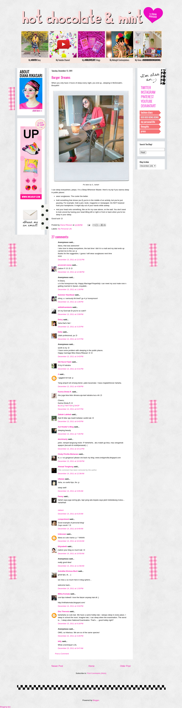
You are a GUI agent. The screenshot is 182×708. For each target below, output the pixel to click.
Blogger (96, 700)
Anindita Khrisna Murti (68, 571)
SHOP (76, 406)
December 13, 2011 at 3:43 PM (70, 356)
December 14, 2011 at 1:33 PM (70, 588)
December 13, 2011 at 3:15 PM (70, 327)
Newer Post (57, 666)
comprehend (63, 519)
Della (60, 332)
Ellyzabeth (62, 546)
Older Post (125, 666)
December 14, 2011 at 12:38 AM (71, 473)
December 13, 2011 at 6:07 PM (70, 409)
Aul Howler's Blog (66, 427)
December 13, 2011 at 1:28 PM (70, 302)
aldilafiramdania (65, 307)
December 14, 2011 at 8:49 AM (70, 529)
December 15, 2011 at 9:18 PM (70, 623)
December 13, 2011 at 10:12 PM (71, 449)
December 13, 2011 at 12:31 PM (71, 260)
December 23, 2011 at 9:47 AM (70, 648)
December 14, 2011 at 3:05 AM (70, 491)
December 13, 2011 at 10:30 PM (71, 461)
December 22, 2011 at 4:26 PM (70, 636)
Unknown (62, 534)
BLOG (60, 406)
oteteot (61, 510)
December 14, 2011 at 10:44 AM (71, 541)
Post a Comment (62, 654)
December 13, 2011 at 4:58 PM (70, 386)
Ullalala (61, 479)
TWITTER (69, 406)
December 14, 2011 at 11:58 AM (71, 566)
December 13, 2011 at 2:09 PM (70, 314)
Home (92, 666)
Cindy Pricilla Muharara (68, 454)
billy (60, 641)
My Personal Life (65, 229)
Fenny (60, 496)
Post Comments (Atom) (96, 673)
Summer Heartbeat (66, 295)
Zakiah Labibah (64, 414)
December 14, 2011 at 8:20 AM (70, 514)
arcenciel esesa (65, 265)
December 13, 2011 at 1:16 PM (70, 289)
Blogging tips (5, 707)
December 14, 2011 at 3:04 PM (70, 606)
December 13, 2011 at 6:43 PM (70, 421)
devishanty (63, 439)
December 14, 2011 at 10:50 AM (71, 553)
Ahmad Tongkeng (65, 467)
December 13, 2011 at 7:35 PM (70, 434)
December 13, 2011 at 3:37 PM (70, 339)
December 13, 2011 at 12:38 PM (71, 272)
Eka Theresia (63, 611)
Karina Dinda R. (65, 392)
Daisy (60, 319)
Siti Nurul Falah (64, 362)
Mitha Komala (64, 594)
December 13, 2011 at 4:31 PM (70, 369)
